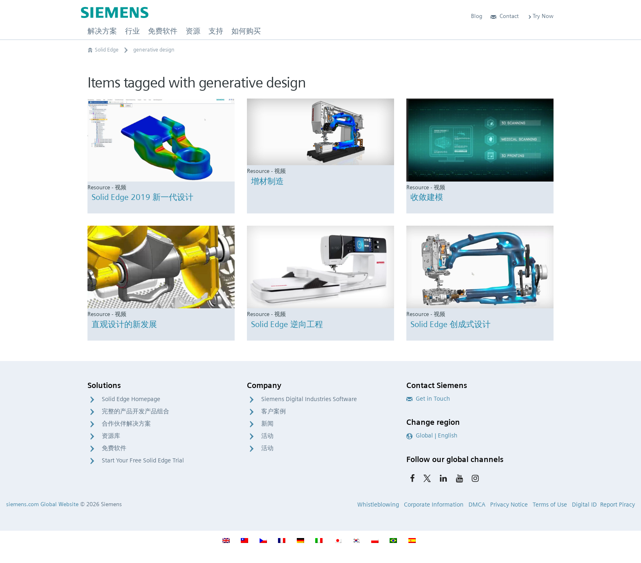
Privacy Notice (509, 504)
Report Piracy (617, 504)
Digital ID (584, 504)
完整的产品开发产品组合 (135, 411)
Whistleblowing (378, 504)
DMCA (476, 504)
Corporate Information (434, 504)
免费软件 (114, 448)
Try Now (540, 16)
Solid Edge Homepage (131, 399)
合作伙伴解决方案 (126, 423)
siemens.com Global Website (42, 504)
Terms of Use (550, 504)
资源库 (111, 436)
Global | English (431, 435)
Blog (476, 16)
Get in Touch (428, 398)
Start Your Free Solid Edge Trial (143, 460)
